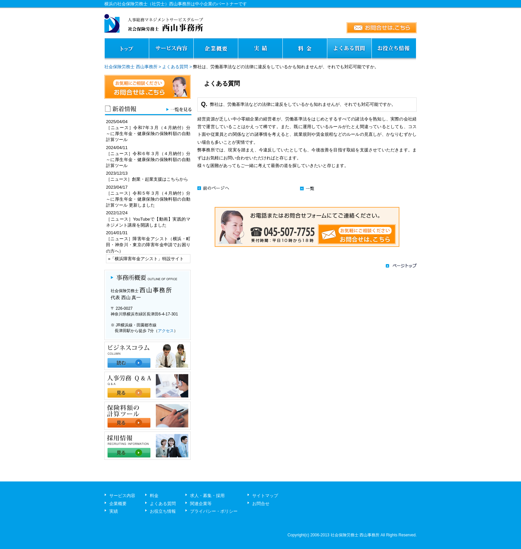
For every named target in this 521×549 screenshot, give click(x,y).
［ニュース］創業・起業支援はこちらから (147, 179)
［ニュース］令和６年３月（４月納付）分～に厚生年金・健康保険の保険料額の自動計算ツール (148, 159)
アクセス (166, 330)
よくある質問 (175, 66)
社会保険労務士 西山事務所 (130, 66)
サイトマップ (265, 495)
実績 (113, 511)
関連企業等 (201, 503)
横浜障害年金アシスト (136, 258)
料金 (154, 495)
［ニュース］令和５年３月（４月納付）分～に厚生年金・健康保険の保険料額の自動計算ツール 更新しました (148, 199)
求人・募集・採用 (207, 495)
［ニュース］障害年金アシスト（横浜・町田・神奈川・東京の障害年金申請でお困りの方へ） (148, 244)
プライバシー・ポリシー (214, 511)
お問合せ (260, 503)
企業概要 (118, 503)
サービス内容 (122, 495)
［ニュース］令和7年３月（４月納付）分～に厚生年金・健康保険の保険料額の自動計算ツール (148, 133)
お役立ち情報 (163, 511)
